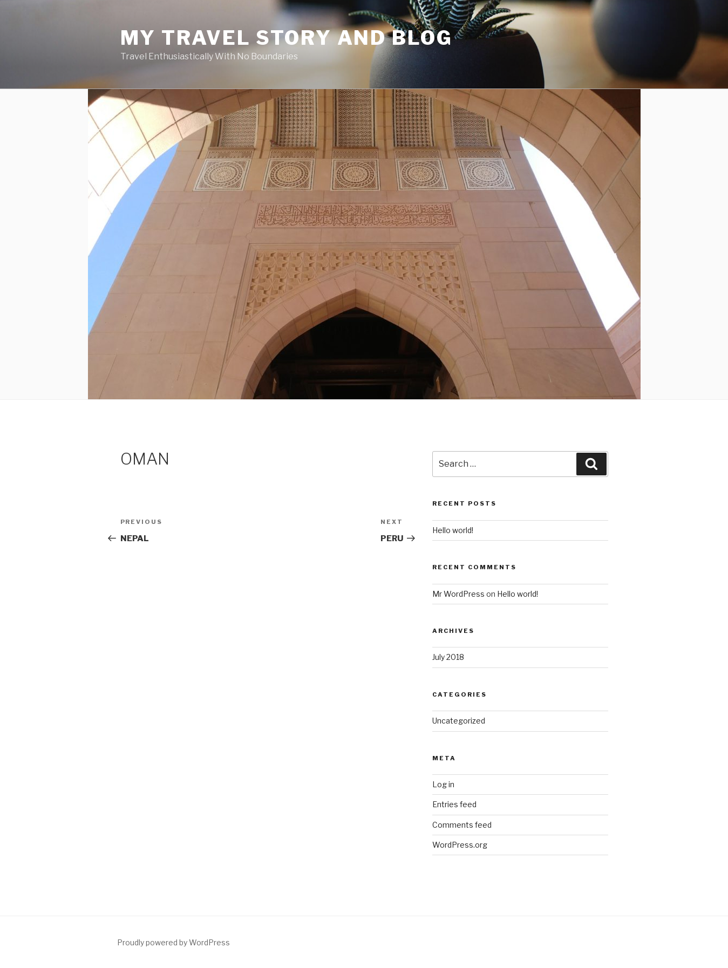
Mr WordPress (458, 593)
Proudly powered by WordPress (173, 942)
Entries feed (454, 804)
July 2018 (448, 657)
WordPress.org (459, 844)
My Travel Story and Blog (286, 38)
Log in (443, 784)
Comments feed (462, 824)
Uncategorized (458, 720)
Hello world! (452, 530)
